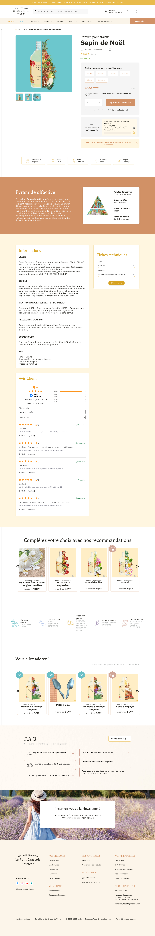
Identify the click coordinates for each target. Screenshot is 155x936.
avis (93, 54)
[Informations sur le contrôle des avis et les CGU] (46, 399)
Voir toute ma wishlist (91, 882)
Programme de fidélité (91, 865)
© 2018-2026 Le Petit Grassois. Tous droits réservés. (88, 919)
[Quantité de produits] (93, 102)
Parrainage (86, 860)
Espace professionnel (58, 895)
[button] (17, 566)
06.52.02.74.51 (121, 891)
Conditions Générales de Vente (48, 919)
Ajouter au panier (118, 102)
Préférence (114, 68)
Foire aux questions (123, 878)
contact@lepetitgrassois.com (127, 904)
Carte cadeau (54, 878)
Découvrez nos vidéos (25, 889)
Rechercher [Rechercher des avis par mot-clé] (51, 417)
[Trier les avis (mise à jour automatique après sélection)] (52, 412)
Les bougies (54, 865)
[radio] (89, 73)
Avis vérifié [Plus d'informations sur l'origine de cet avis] (81, 425)
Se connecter (114, 12)
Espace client (54, 891)
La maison (53, 874)
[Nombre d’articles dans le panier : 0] (128, 11)
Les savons (53, 869)
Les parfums (54, 860)
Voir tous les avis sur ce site (35, 403)
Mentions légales (23, 919)
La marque (119, 860)
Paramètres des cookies (126, 919)
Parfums (23, 29)
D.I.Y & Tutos (120, 865)
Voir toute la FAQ (119, 739)
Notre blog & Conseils (124, 869)
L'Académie (139, 21)
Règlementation (121, 874)
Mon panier (88, 877)
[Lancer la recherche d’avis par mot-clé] (84, 417)
